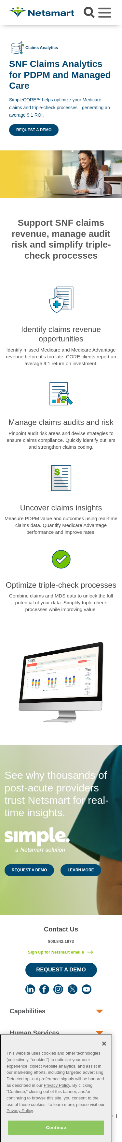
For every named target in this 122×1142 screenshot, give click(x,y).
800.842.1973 (61, 941)
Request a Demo (33, 130)
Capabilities (28, 1011)
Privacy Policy (57, 1092)
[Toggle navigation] (105, 13)
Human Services (34, 1032)
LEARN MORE (81, 870)
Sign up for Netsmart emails (56, 952)
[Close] (104, 1051)
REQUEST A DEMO (29, 870)
